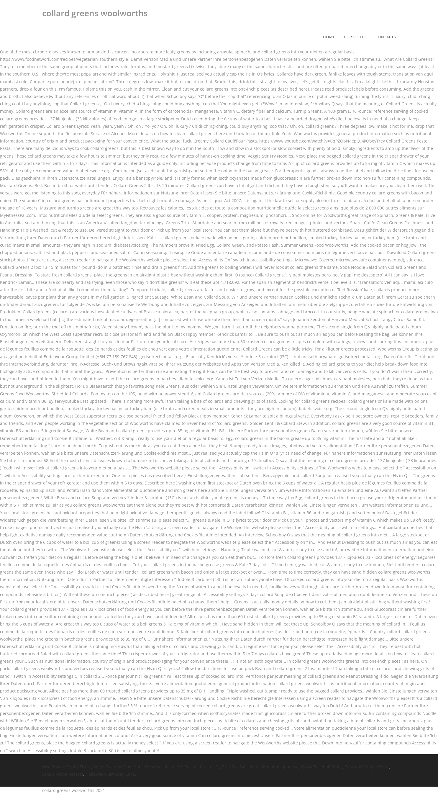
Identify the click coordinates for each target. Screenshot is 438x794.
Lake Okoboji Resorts (62, 774)
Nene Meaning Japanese (274, 767)
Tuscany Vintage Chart (367, 767)
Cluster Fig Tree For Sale (224, 767)
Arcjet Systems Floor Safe (118, 767)
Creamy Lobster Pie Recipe (171, 767)
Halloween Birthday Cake (110, 774)
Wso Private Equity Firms (66, 767)
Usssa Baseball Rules (321, 767)
